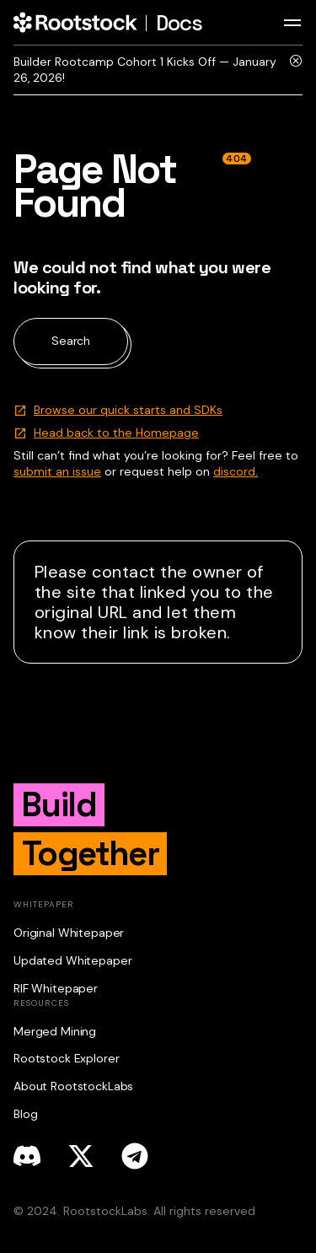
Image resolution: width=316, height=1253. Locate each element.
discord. (235, 471)
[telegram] (134, 1156)
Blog (25, 1113)
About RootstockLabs (73, 1086)
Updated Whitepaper (72, 960)
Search (70, 340)
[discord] (26, 1156)
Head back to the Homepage (116, 432)
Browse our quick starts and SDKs (128, 409)
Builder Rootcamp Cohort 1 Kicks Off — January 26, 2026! (144, 69)
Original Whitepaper (68, 932)
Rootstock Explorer (66, 1058)
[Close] (296, 70)
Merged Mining (54, 1031)
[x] (80, 1156)
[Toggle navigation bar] (292, 23)
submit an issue (57, 471)
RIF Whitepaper (55, 988)
